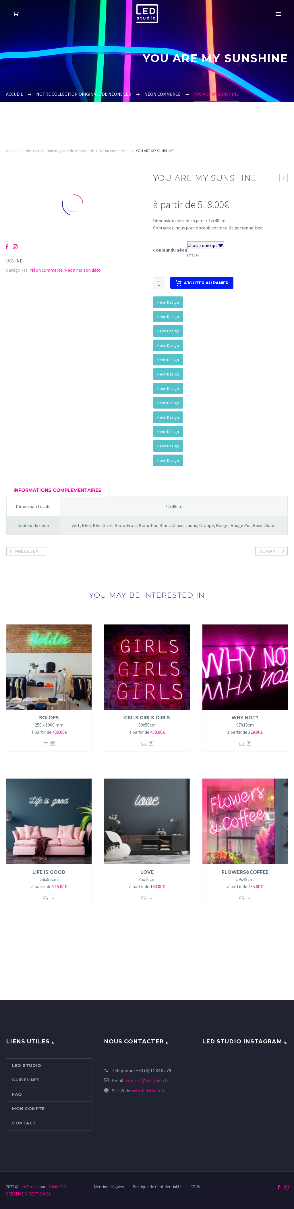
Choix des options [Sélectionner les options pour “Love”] (143, 898)
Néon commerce (114, 150)
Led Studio (26, 1065)
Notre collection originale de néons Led (59, 150)
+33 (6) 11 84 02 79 (153, 1070)
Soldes (49, 718)
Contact (24, 1123)
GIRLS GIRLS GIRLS (147, 718)
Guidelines (26, 1079)
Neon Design (168, 302)
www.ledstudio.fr (148, 1090)
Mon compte (28, 1108)
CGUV (195, 1187)
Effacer (193, 255)
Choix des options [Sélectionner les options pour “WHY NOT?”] (241, 743)
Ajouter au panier (202, 283)
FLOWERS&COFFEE (245, 872)
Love (147, 872)
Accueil (12, 150)
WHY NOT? (244, 718)
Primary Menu (278, 14)
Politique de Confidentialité (157, 1187)
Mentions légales (109, 1187)
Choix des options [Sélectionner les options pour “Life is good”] (45, 898)
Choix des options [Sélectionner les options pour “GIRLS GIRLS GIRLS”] (143, 743)
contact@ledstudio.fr (147, 1080)
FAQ (17, 1094)
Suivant (273, 551)
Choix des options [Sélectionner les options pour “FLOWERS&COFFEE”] (241, 898)
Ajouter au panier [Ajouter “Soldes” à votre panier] (45, 743)
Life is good (48, 872)
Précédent (24, 551)
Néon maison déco (83, 270)
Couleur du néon (170, 250)
